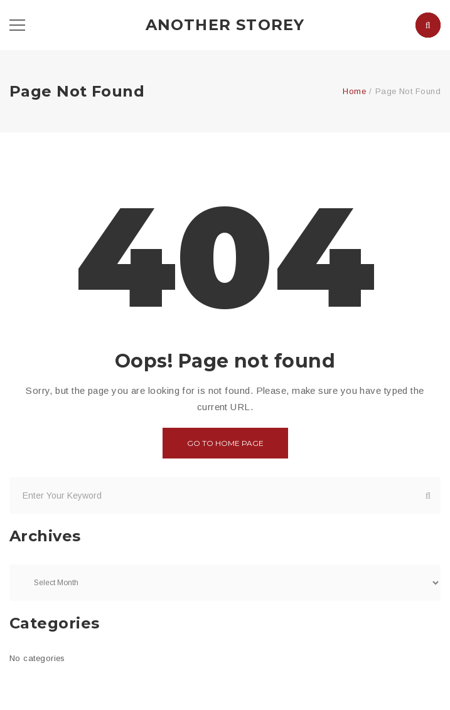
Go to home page (225, 443)
